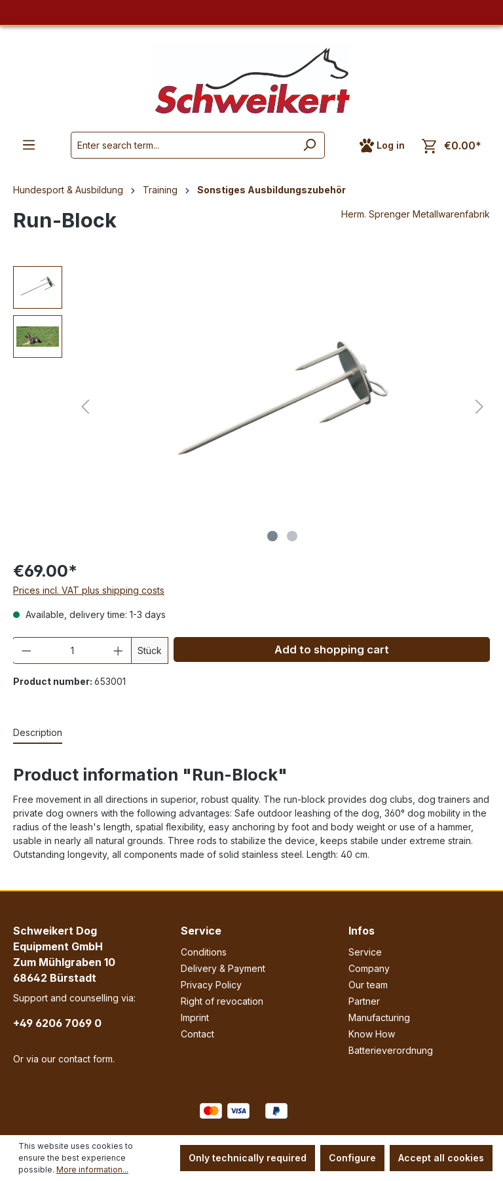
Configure (352, 1157)
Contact (197, 1033)
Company (369, 968)
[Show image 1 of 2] (272, 536)
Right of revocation (222, 1001)
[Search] (309, 145)
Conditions (204, 952)
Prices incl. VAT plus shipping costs (88, 590)
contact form (85, 1058)
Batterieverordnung (390, 1050)
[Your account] (382, 145)
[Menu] (29, 145)
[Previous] (85, 406)
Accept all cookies (441, 1157)
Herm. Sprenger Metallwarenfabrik (415, 214)
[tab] (37, 733)
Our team (368, 984)
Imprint (195, 1017)
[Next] (479, 406)
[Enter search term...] (183, 145)
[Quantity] (72, 650)
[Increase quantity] (118, 650)
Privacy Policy (211, 984)
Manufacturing (379, 1017)
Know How (371, 1033)
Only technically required (248, 1157)
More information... (92, 1169)
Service (201, 930)
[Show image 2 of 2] (292, 536)
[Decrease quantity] (26, 650)
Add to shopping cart (331, 649)
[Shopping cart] (451, 145)
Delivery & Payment (223, 968)
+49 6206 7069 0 (57, 1023)
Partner (364, 1001)
